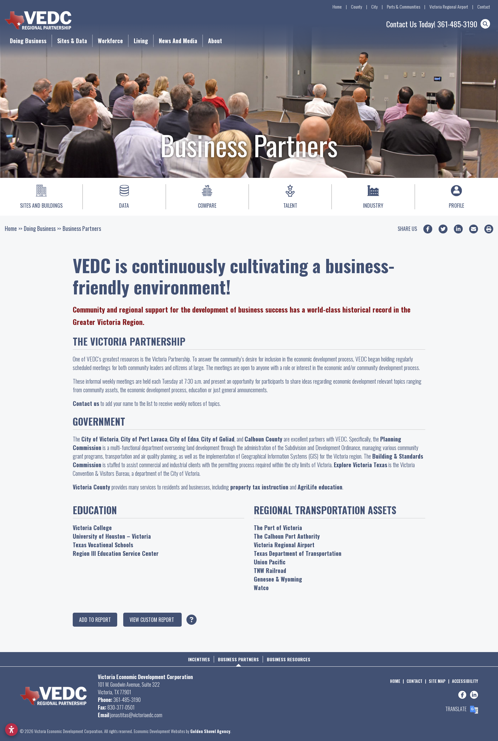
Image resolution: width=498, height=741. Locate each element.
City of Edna (184, 439)
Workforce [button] (110, 41)
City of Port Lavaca (144, 439)
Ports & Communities (403, 6)
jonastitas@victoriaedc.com (136, 715)
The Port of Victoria (278, 527)
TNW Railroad (270, 570)
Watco (261, 587)
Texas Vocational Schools (103, 545)
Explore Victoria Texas (360, 465)
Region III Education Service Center (115, 553)
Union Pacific (270, 562)
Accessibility (465, 681)
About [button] (215, 41)
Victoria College (92, 527)
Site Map (437, 681)
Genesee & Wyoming (278, 579)
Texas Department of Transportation (297, 553)
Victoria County (91, 487)
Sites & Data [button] (72, 41)
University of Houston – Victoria (112, 536)
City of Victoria (99, 439)
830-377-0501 (121, 707)
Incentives (199, 659)
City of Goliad (217, 439)
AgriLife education (320, 487)
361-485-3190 (457, 24)
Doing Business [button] (28, 41)
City (374, 6)
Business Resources (288, 659)
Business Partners (238, 659)
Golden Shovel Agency (210, 731)
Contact (483, 6)
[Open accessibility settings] (11, 729)
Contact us (86, 403)
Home (337, 6)
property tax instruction (259, 487)
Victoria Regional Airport (448, 6)
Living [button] (141, 41)
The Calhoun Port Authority (287, 536)
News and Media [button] (178, 41)
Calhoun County (263, 439)
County (356, 6)
